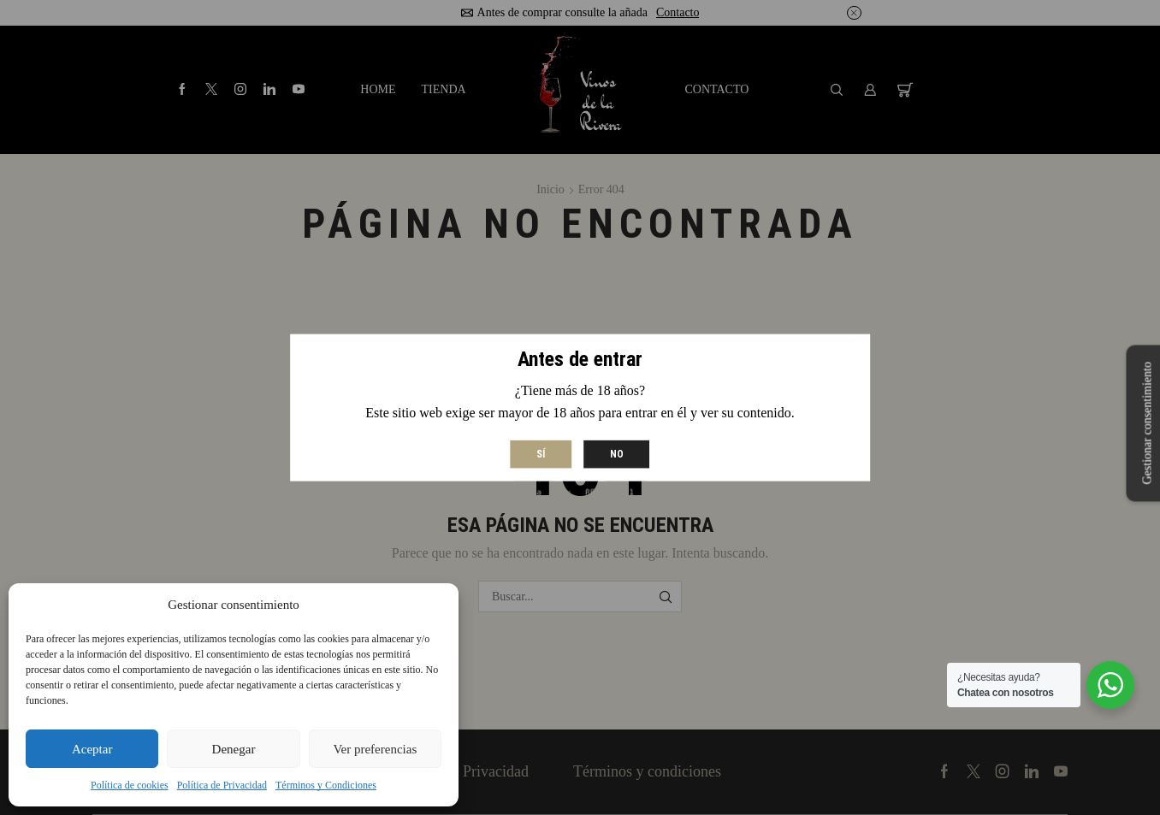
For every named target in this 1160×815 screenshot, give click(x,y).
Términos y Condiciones (325, 785)
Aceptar (92, 749)
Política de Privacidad (222, 785)
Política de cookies (130, 785)
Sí (540, 453)
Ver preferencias (375, 749)
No (617, 453)
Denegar (234, 749)
